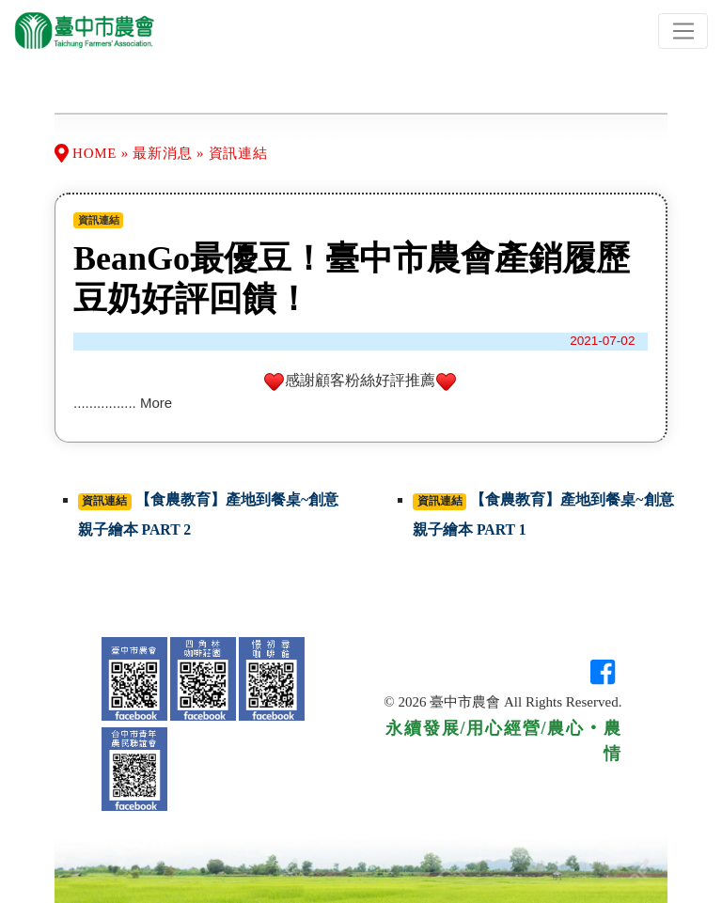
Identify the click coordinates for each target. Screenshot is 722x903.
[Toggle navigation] (683, 31)
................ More (122, 403)
